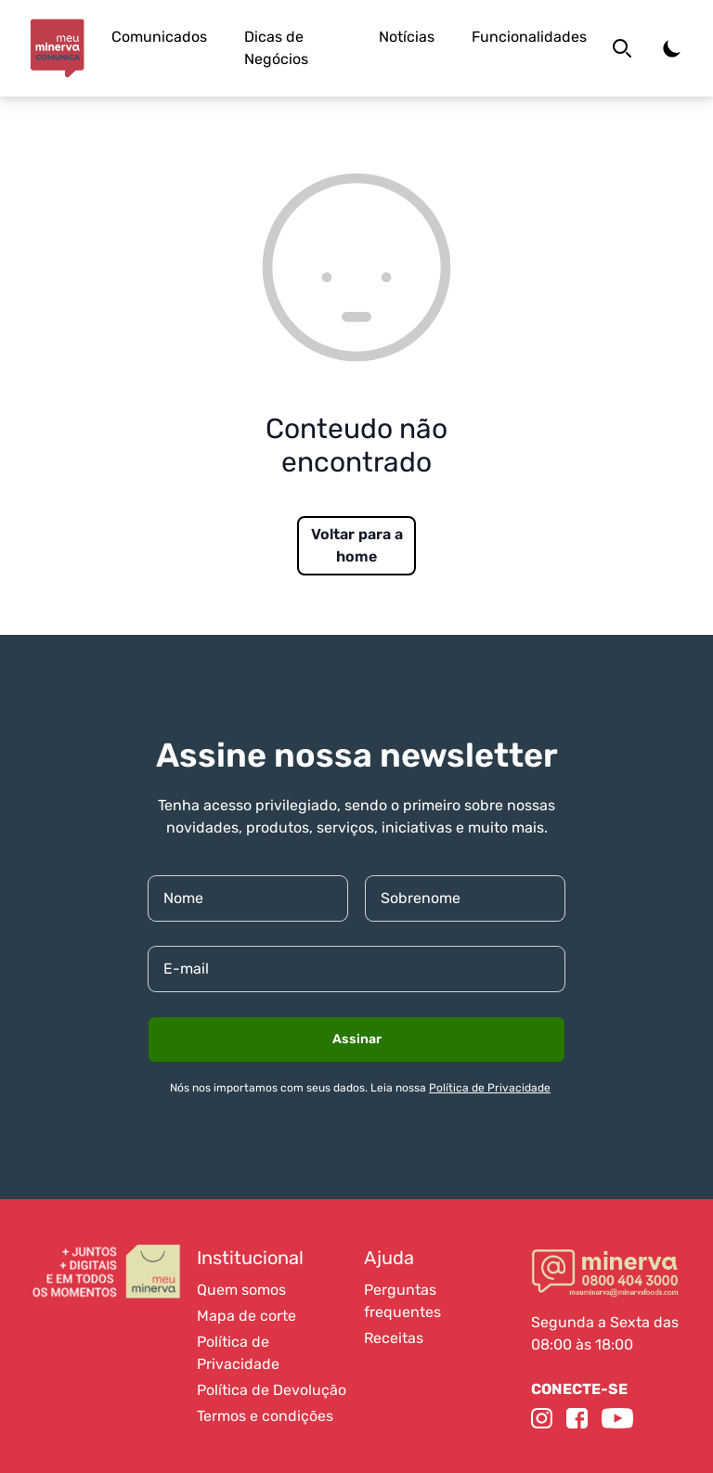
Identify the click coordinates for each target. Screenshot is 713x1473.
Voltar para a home (357, 545)
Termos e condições (265, 1416)
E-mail (186, 968)
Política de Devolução (271, 1390)
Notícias (406, 36)
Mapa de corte (246, 1315)
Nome (183, 898)
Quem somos (241, 1290)
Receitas (393, 1338)
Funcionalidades (529, 36)
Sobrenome (420, 898)
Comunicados (159, 36)
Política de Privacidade (490, 1087)
